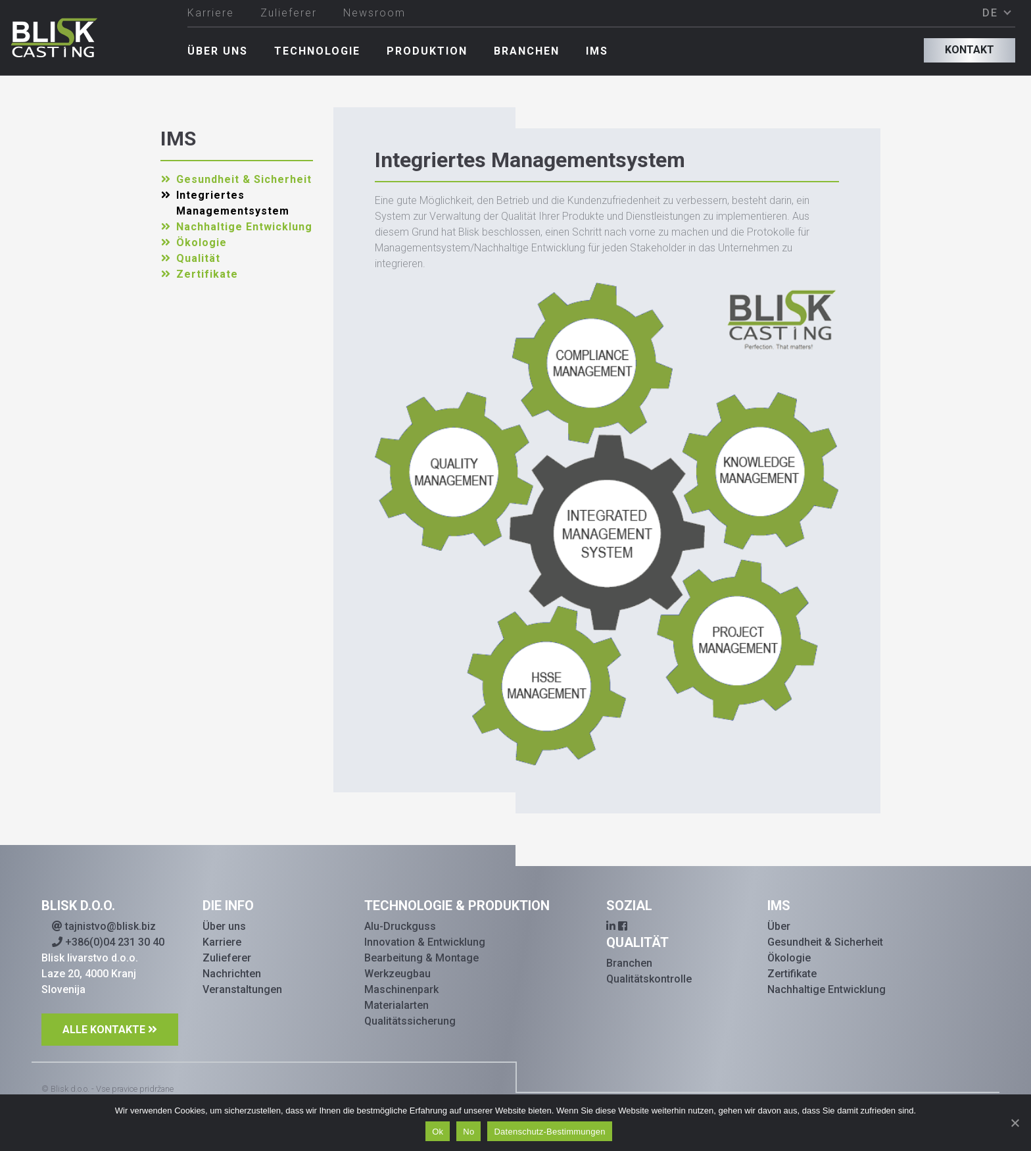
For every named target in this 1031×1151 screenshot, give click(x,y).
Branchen (527, 51)
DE (992, 13)
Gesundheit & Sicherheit (244, 179)
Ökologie (201, 242)
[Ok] (1014, 1122)
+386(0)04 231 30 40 (108, 942)
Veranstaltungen (242, 989)
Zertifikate (207, 274)
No (468, 1132)
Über (778, 926)
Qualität (198, 258)
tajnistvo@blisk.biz (104, 926)
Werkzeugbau (397, 973)
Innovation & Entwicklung (424, 942)
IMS (597, 51)
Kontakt (969, 49)
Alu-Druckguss (400, 926)
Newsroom (374, 13)
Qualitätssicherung (410, 1021)
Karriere (210, 13)
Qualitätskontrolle (649, 979)
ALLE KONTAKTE (103, 1029)
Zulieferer (288, 13)
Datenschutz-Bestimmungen (549, 1132)
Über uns (217, 51)
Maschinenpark (401, 989)
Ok (437, 1132)
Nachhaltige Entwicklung (244, 226)
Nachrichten (232, 973)
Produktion (427, 51)
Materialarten (396, 1005)
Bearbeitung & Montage (421, 958)
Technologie (317, 51)
